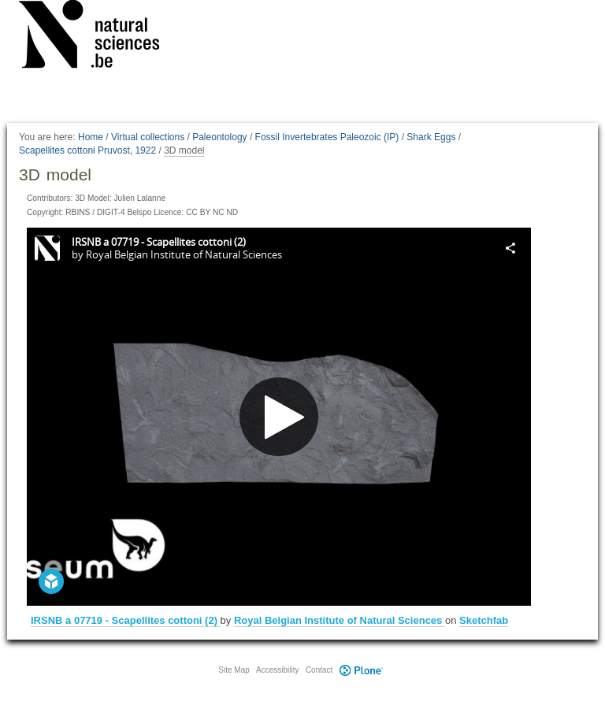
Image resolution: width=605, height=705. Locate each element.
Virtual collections (147, 137)
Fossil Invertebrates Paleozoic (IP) (327, 137)
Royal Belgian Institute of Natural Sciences (339, 620)
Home (90, 137)
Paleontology (219, 137)
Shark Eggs (430, 137)
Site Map (233, 670)
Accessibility (277, 670)
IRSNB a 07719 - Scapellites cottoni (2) (126, 620)
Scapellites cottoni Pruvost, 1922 (87, 150)
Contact (319, 670)
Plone (361, 670)
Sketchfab (483, 620)
